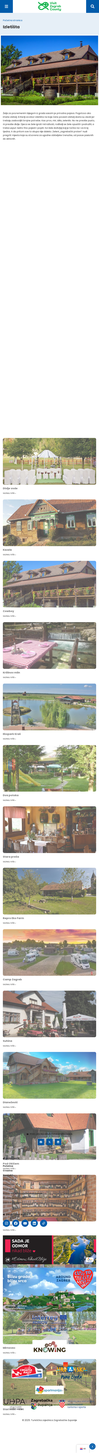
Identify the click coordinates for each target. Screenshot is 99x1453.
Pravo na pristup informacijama (22, 1193)
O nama (8, 1170)
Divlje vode (10, 972)
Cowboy (8, 1095)
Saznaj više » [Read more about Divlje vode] (9, 977)
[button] (41, 1142)
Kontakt (8, 1175)
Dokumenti (9, 1179)
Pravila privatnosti (14, 1198)
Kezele (7, 1033)
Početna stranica (12, 20)
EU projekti (9, 1189)
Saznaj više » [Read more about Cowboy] (9, 1100)
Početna (8, 1166)
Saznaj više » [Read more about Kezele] (9, 1038)
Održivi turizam (12, 1202)
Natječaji (8, 1184)
